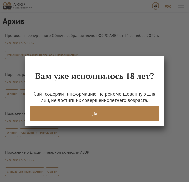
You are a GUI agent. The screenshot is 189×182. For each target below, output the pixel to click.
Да (94, 113)
